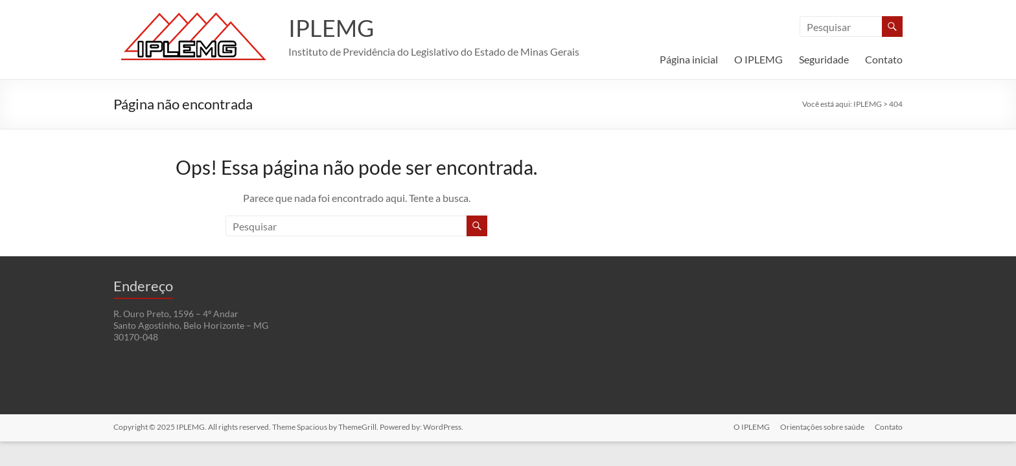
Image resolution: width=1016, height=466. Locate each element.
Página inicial (689, 59)
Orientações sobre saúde (822, 427)
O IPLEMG (758, 59)
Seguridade (824, 59)
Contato (884, 59)
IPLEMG (331, 28)
